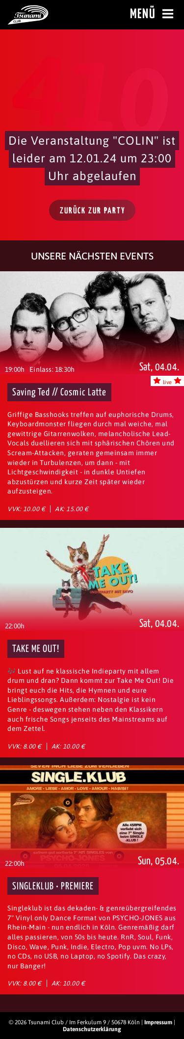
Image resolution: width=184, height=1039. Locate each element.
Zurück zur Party (93, 211)
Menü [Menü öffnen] (153, 14)
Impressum (158, 1022)
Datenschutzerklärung (92, 1029)
